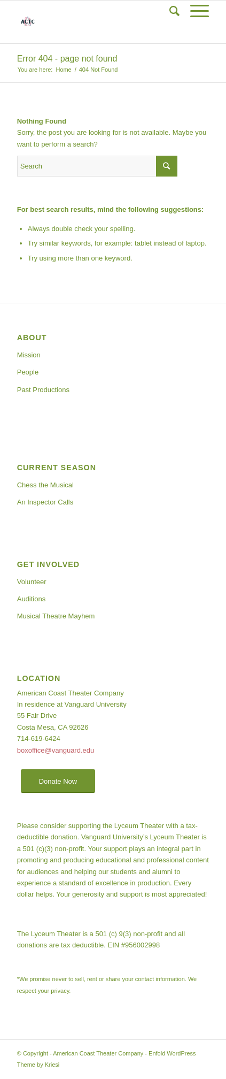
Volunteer (31, 582)
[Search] (169, 11)
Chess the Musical (45, 485)
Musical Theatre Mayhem (56, 616)
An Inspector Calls (45, 502)
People (27, 372)
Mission (29, 355)
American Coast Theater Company (98, 1053)
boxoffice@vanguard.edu (56, 750)
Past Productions (43, 390)
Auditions (31, 599)
